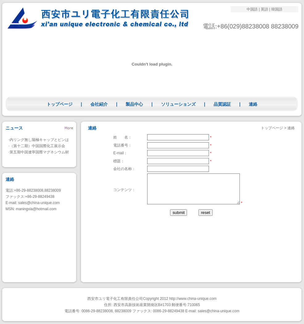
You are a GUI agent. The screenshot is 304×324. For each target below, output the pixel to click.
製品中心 (134, 104)
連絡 (253, 104)
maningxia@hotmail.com (36, 209)
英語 (264, 9)
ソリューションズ (178, 104)
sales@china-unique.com (39, 203)
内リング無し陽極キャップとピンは (39, 140)
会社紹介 (99, 104)
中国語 (252, 9)
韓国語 (276, 9)
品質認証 (222, 104)
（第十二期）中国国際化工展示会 (37, 146)
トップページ (60, 104)
